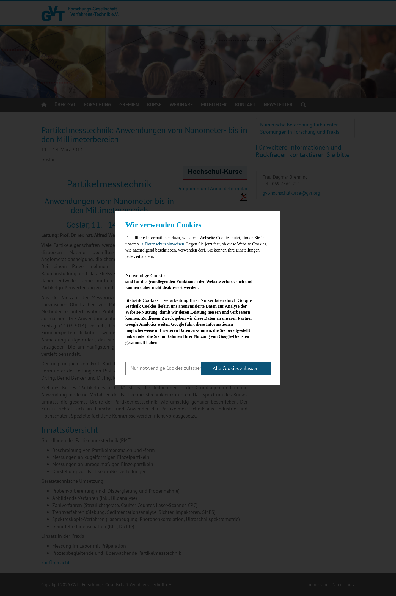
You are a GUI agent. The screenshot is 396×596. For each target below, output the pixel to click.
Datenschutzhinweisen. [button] (165, 244)
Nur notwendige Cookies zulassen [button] (164, 368)
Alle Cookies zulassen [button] (235, 368)
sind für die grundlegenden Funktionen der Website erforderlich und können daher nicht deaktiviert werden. (193, 281)
